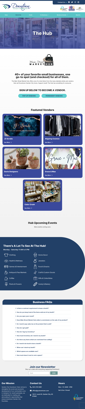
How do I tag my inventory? (26, 332)
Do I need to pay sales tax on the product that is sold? (34, 324)
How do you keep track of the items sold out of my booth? (35, 312)
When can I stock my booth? (26, 347)
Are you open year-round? (25, 316)
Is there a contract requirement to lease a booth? (33, 308)
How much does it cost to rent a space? (29, 355)
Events (30, 15)
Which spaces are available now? (27, 351)
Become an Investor (62, 15)
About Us (78, 15)
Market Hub (18, 15)
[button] (42, 308)
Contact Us (61, 2)
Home (6, 15)
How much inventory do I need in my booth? (31, 336)
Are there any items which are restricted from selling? (34, 339)
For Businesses (44, 15)
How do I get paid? (23, 328)
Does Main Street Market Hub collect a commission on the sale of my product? (42, 320)
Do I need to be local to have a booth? (29, 343)
